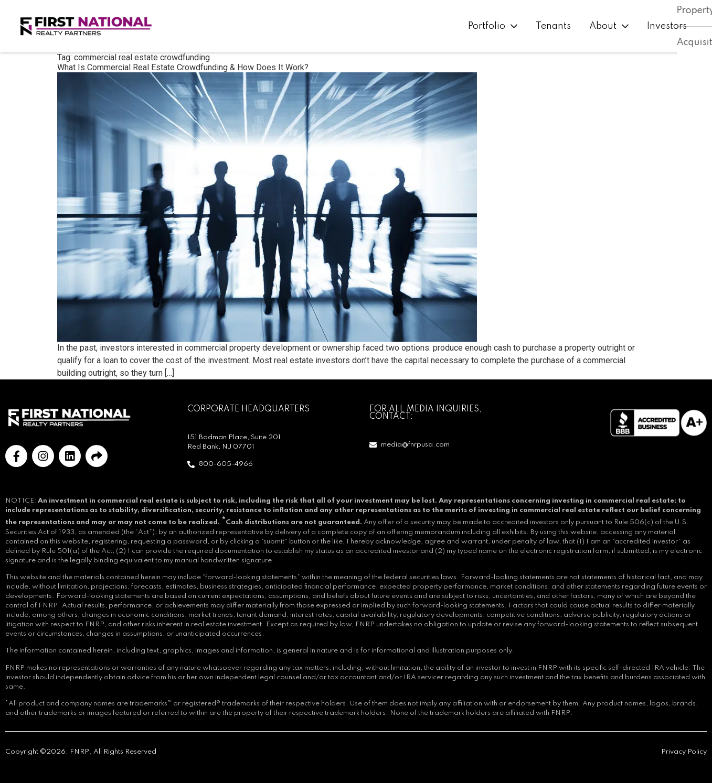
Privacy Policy (684, 751)
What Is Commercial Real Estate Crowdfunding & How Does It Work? (183, 67)
